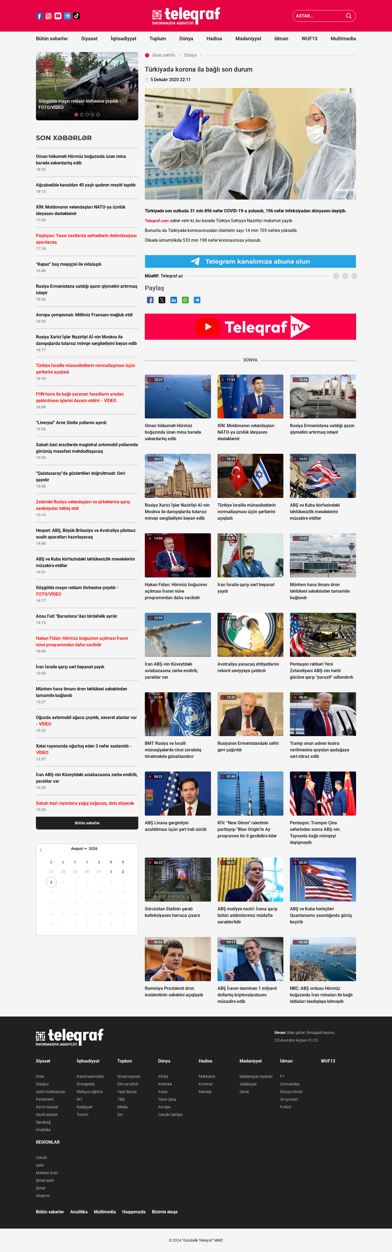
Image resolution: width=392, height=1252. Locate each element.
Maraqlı (205, 1091)
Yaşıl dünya (127, 1091)
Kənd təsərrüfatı (90, 1076)
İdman (281, 38)
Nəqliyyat (85, 1107)
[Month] (78, 848)
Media (122, 1107)
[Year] (97, 848)
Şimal (40, 1188)
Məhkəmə (207, 1076)
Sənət (244, 1091)
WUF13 (309, 38)
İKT (79, 1099)
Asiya (162, 1091)
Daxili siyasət (47, 1114)
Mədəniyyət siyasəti (256, 1076)
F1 (282, 1076)
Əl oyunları (289, 1099)
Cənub (41, 1157)
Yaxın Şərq (167, 1099)
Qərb (40, 1165)
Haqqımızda (134, 1211)
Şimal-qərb (45, 1180)
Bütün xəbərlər (52, 38)
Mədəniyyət (248, 38)
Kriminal (206, 1084)
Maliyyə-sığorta (90, 1091)
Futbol (285, 1107)
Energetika (86, 1084)
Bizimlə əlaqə (164, 1211)
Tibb (121, 1099)
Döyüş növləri (291, 1091)
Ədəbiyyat (248, 1084)
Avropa (164, 1107)
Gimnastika (289, 1084)
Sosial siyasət (128, 1076)
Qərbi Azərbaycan (51, 1091)
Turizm (82, 1114)
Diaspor (42, 1084)
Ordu (40, 1076)
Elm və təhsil (127, 1084)
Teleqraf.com (157, 220)
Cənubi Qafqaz (170, 1114)
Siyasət (89, 38)
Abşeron (43, 1195)
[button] (76, 114)
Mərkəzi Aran (47, 1173)
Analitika (43, 1130)
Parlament (45, 1099)
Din (120, 1114)
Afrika (163, 1076)
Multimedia (343, 38)
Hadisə (214, 38)
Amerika (165, 1084)
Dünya (186, 38)
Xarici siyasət (47, 1107)
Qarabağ (43, 1122)
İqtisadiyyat (123, 38)
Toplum (157, 38)
